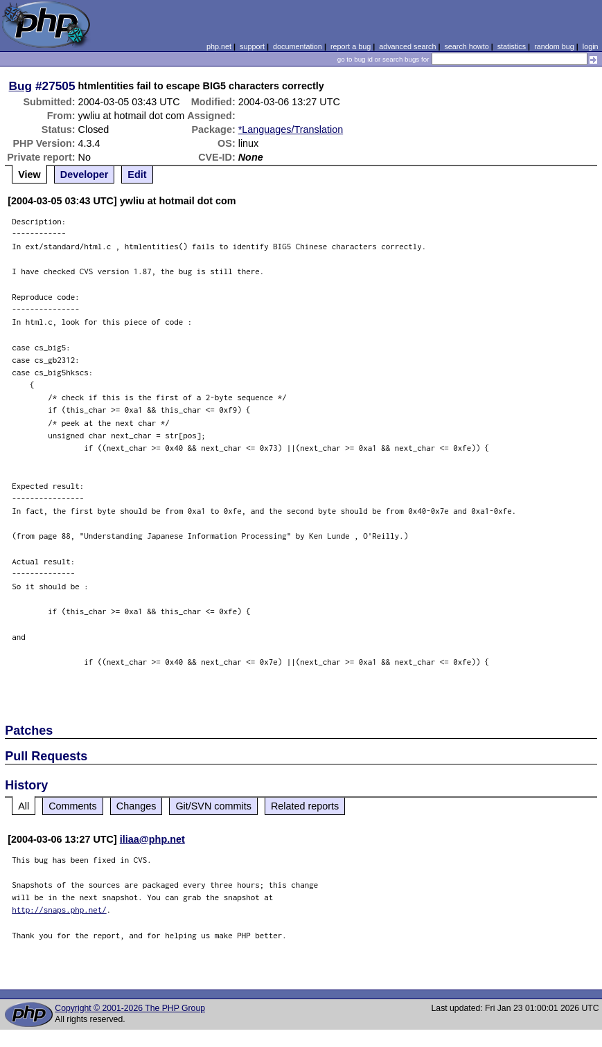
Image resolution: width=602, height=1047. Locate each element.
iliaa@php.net (152, 839)
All (23, 806)
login (591, 46)
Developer (84, 174)
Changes (136, 806)
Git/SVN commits (213, 806)
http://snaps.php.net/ (59, 909)
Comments (72, 806)
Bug (21, 86)
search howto (466, 46)
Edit (136, 174)
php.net (218, 46)
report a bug (350, 46)
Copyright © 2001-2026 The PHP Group (130, 1008)
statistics (511, 46)
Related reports (305, 806)
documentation (297, 46)
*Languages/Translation (290, 129)
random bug (554, 46)
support (252, 46)
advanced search (407, 46)
